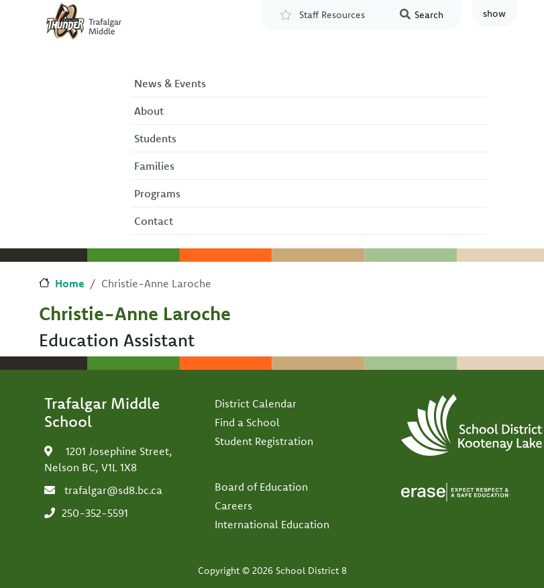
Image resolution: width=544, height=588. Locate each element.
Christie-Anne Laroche (135, 313)
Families (154, 166)
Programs (157, 193)
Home (70, 283)
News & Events (170, 83)
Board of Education (261, 486)
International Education (272, 524)
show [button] (494, 13)
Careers (233, 505)
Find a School (247, 422)
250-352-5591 (95, 513)
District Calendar (255, 403)
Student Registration (264, 441)
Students (155, 138)
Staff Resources (332, 15)
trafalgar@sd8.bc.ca (113, 490)
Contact (153, 221)
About (149, 110)
